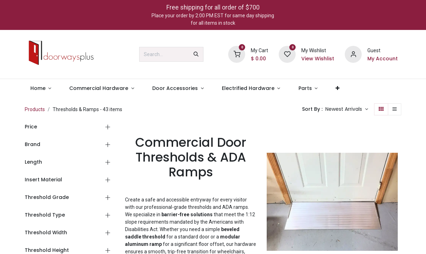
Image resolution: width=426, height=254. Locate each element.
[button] (346, 109)
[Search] (196, 54)
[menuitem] (40, 88)
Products (35, 109)
